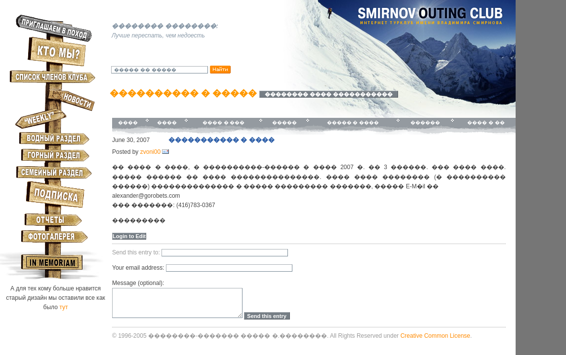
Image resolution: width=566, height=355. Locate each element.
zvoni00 (150, 151)
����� (284, 122)
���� (128, 122)
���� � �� (486, 122)
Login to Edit (129, 236)
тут (63, 307)
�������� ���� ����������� (329, 94)
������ (425, 122)
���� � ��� (223, 122)
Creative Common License (435, 335)
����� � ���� (353, 122)
